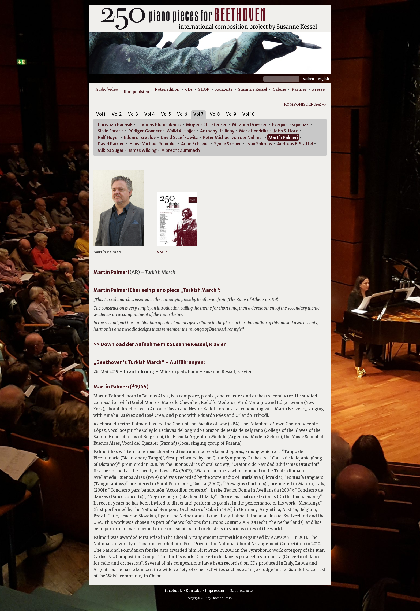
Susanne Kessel (252, 89)
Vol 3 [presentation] (133, 114)
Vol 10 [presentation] (248, 114)
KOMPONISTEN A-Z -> (305, 104)
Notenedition (167, 89)
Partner (299, 89)
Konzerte (223, 89)
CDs (189, 89)
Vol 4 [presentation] (149, 114)
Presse (318, 89)
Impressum (215, 590)
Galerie (279, 89)
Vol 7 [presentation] (198, 114)
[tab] (100, 115)
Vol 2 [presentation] (117, 114)
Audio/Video (107, 89)
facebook (173, 590)
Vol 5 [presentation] (166, 114)
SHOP (203, 89)
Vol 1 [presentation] (101, 114)
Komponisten (136, 91)
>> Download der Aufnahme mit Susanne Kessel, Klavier (159, 344)
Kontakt (193, 590)
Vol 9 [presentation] (231, 114)
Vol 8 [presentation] (215, 114)
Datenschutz (241, 590)
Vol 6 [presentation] (182, 114)
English (323, 79)
